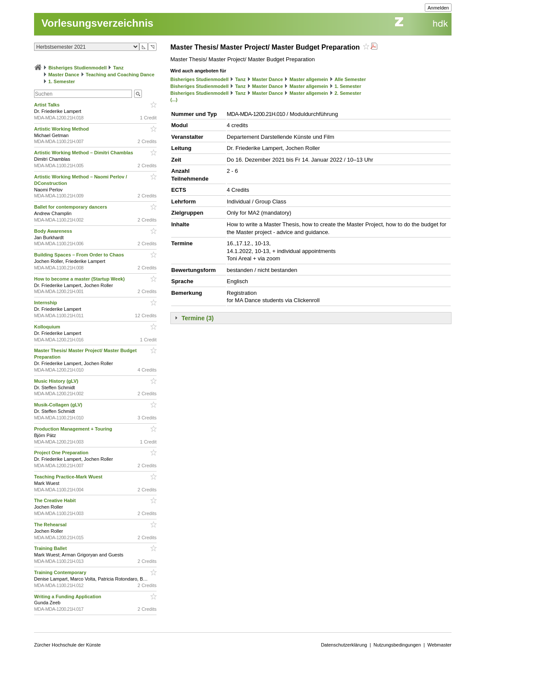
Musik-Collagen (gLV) (59, 404)
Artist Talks (47, 104)
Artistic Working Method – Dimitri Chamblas (84, 152)
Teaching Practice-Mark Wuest (69, 476)
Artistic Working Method (62, 128)
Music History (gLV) (57, 381)
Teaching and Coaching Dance (120, 74)
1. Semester (61, 81)
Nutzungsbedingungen (397, 644)
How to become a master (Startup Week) (80, 278)
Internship (46, 302)
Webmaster (439, 644)
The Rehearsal (51, 524)
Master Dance (63, 74)
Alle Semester (350, 79)
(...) (174, 99)
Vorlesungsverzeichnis (97, 23)
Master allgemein (308, 79)
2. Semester (348, 93)
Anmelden (438, 7)
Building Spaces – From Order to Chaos (79, 254)
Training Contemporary (61, 572)
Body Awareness (53, 231)
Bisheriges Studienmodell (77, 67)
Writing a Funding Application (68, 596)
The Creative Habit (55, 500)
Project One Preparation (62, 452)
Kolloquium (48, 326)
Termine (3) (197, 318)
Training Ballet (51, 548)
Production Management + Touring (73, 428)
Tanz (118, 67)
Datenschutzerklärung (344, 644)
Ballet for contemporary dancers (71, 206)
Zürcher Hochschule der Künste (67, 644)
